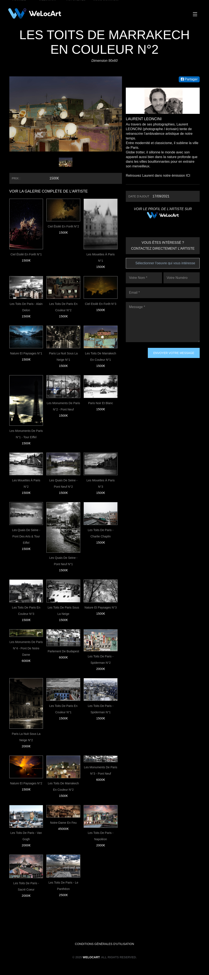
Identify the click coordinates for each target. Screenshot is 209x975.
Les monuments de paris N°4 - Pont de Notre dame (26, 648)
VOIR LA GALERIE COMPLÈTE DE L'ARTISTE (49, 191)
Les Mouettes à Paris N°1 (100, 257)
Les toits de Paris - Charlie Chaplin (100, 533)
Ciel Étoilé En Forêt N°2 (63, 226)
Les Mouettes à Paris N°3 (100, 483)
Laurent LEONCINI (144, 119)
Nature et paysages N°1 (26, 353)
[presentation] (143, 363)
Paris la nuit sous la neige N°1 (63, 356)
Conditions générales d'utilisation (104, 944)
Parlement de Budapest (63, 651)
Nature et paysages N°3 (100, 607)
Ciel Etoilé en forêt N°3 (100, 304)
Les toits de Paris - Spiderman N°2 (100, 659)
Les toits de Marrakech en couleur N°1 (100, 356)
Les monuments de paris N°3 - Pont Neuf (100, 770)
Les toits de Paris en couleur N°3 (26, 611)
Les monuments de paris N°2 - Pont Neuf (63, 406)
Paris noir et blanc (100, 403)
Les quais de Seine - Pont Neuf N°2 (63, 483)
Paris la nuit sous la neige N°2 (26, 737)
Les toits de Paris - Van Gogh (26, 836)
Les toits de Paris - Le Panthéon (63, 886)
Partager (189, 79)
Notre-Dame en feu (63, 822)
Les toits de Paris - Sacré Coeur (26, 886)
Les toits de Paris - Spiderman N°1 (100, 709)
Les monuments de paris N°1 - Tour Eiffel (26, 434)
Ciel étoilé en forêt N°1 (26, 254)
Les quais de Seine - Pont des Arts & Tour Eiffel (26, 536)
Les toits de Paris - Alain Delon (26, 307)
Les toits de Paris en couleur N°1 (63, 709)
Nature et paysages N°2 (26, 783)
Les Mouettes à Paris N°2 (26, 483)
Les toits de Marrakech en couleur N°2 (63, 786)
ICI (188, 175)
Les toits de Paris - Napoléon (100, 836)
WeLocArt (91, 957)
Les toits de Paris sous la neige (63, 611)
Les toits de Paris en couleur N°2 (63, 307)
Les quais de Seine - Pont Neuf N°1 (63, 561)
